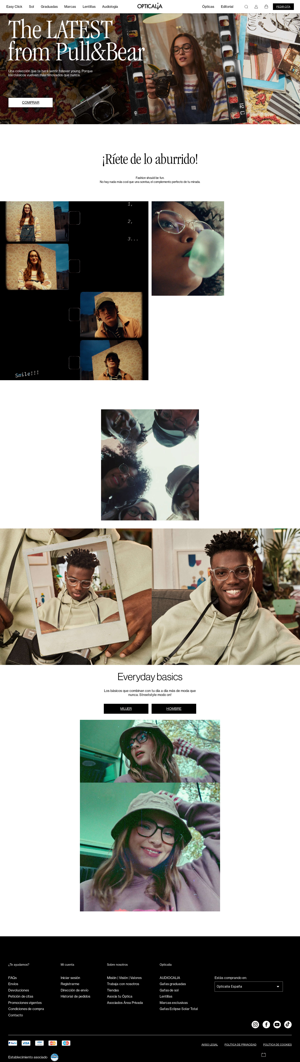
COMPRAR (30, 103)
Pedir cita (283, 6)
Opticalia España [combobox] (229, 986)
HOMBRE (173, 709)
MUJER (126, 709)
